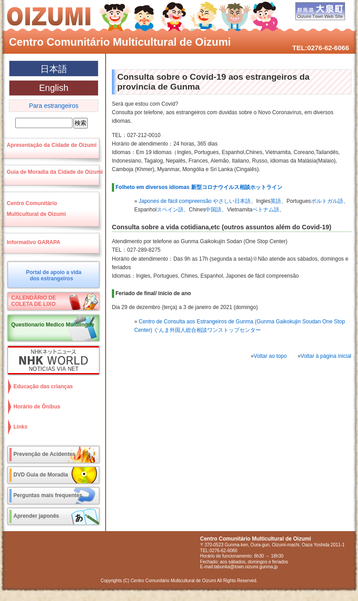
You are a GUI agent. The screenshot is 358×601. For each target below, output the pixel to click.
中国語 (213, 209)
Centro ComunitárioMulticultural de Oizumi (36, 208)
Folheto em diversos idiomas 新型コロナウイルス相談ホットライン (198, 187)
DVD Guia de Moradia (40, 475)
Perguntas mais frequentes (47, 495)
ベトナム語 (265, 209)
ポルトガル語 (327, 201)
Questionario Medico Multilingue (52, 325)
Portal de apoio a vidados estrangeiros (53, 275)
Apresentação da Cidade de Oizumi (52, 145)
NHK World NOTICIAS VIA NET (51, 360)
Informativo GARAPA (33, 242)
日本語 (53, 69)
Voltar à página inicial (326, 356)
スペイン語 (170, 209)
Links (20, 427)
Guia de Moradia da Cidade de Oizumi (55, 172)
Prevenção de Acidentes (44, 454)
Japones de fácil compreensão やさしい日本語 (195, 201)
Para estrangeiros (54, 105)
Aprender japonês (36, 516)
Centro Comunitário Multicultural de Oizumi (120, 42)
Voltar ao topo (270, 356)
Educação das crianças (43, 386)
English (53, 88)
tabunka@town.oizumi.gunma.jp (245, 566)
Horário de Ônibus (36, 407)
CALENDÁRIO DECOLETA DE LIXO (33, 301)
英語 (275, 201)
